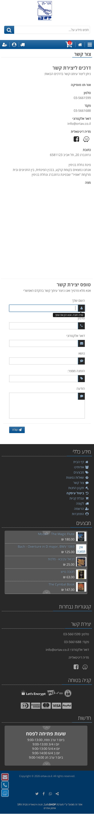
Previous (46, 592)
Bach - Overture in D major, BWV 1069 (46, 546)
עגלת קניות (79, 498)
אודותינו (81, 467)
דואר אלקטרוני (75, 336)
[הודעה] (47, 405)
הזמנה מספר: (76, 371)
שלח (17, 430)
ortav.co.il (46, 776)
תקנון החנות (78, 488)
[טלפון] (47, 325)
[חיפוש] (9, 30)
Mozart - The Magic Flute (56, 534)
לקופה (82, 503)
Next (46, 533)
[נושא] (47, 361)
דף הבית (81, 462)
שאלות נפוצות (77, 477)
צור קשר (81, 482)
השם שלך (78, 300)
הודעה (80, 388)
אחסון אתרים (50, 808)
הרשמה (81, 508)
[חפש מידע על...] (47, 30)
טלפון (81, 318)
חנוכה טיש (67, 571)
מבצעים (81, 472)
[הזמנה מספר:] (47, 378)
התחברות (80, 514)
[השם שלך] (47, 308)
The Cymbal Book (61, 584)
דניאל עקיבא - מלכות (61, 559)
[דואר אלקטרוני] (47, 343)
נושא (81, 353)
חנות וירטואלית (35, 804)
